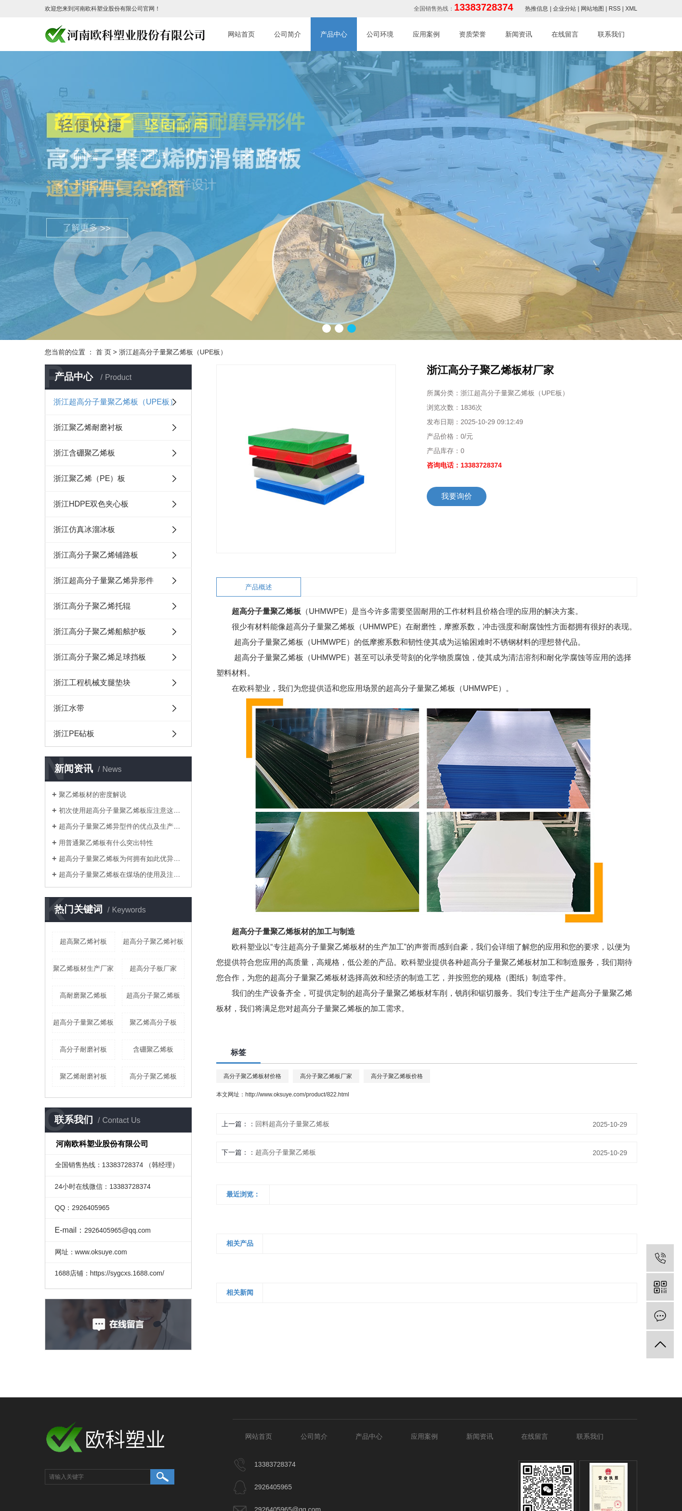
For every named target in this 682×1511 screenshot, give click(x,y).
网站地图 (592, 8)
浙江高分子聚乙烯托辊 (92, 606)
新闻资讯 (518, 34)
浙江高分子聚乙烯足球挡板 (99, 657)
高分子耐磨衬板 (83, 1049)
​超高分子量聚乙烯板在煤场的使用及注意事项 (121, 874)
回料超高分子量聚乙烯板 (292, 1124)
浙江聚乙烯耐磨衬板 (88, 427)
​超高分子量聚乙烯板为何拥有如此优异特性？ (121, 858)
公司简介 (287, 34)
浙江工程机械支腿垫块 (92, 682)
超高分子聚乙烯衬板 (153, 941)
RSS (615, 8)
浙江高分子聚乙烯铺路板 (95, 555)
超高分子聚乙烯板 (153, 995)
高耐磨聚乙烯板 (83, 995)
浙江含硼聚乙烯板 (84, 453)
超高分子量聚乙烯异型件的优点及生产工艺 (121, 826)
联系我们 (611, 34)
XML (631, 8)
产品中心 (333, 34)
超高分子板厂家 (153, 968)
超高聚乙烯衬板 (83, 941)
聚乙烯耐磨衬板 (83, 1076)
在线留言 (564, 34)
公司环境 (380, 34)
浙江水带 (68, 708)
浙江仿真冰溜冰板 (84, 529)
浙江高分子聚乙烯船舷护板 (99, 631)
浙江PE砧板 (73, 733)
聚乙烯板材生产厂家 (83, 968)
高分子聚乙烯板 (153, 1076)
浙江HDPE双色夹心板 (91, 504)
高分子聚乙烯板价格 (397, 1076)
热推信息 (536, 8)
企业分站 (564, 8)
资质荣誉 (472, 34)
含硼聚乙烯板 (153, 1049)
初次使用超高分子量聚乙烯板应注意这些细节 (121, 810)
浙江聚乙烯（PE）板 (89, 478)
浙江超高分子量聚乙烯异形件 (103, 580)
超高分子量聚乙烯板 (83, 1022)
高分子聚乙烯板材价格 (252, 1076)
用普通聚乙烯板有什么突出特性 (106, 843)
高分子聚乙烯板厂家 (326, 1076)
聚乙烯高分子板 (153, 1022)
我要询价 (456, 496)
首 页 (103, 352)
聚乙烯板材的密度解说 (92, 794)
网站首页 (241, 34)
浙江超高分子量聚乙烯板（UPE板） (173, 352)
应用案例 (426, 34)
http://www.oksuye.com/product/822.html (297, 1094)
